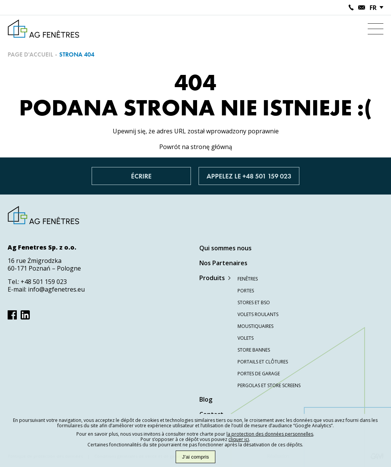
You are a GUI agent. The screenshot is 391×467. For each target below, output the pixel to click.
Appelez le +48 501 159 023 (249, 176)
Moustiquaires (255, 326)
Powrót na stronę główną (195, 147)
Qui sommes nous (225, 248)
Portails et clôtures (263, 361)
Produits (212, 278)
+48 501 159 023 (44, 281)
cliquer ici (238, 439)
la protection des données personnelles (269, 434)
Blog (205, 399)
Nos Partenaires (223, 263)
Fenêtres (248, 279)
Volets (246, 338)
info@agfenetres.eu (56, 289)
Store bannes (254, 350)
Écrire (141, 176)
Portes (246, 290)
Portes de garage (259, 373)
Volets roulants (258, 314)
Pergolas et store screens (269, 385)
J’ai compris (195, 457)
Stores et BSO (254, 302)
